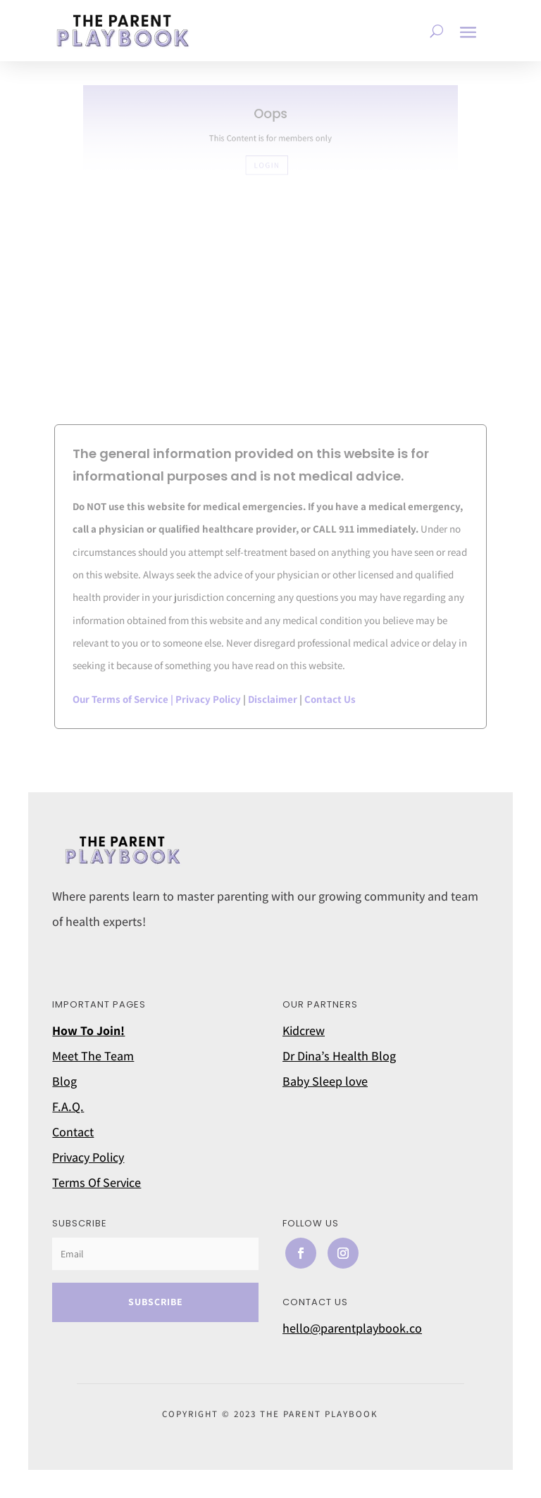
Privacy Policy (208, 699)
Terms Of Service (96, 1182)
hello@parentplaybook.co (352, 1328)
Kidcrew (303, 1030)
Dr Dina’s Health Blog (339, 1056)
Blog (64, 1081)
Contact (73, 1132)
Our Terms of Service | (124, 699)
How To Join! (88, 1030)
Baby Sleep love (325, 1081)
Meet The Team (93, 1056)
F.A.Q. (68, 1106)
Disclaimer (272, 699)
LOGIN (267, 162)
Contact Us (330, 699)
